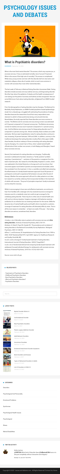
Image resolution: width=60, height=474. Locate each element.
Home (55, 470)
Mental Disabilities (9, 431)
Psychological (7, 419)
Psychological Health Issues (12, 413)
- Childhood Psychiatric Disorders (15, 275)
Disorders (8, 66)
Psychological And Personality (13, 394)
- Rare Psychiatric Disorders (13, 277)
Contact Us (48, 470)
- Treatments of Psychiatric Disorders (16, 273)
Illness (5, 425)
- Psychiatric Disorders (12, 281)
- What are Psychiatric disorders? (15, 279)
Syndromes (6, 406)
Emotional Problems (9, 400)
